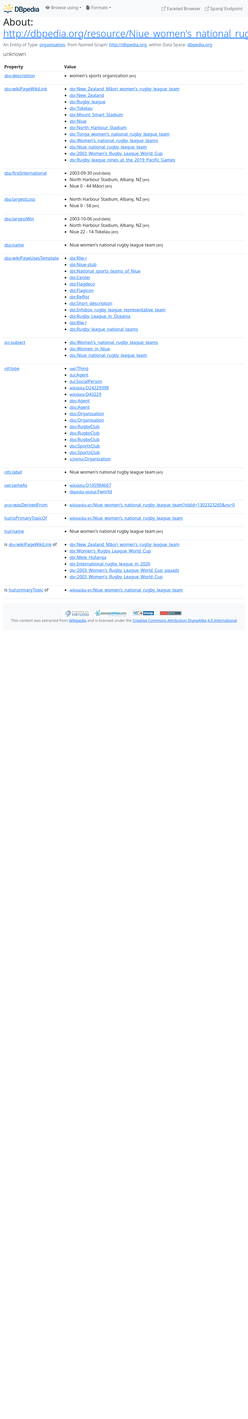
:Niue (78, 121)
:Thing (79, 368)
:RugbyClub (84, 426)
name (14, 245)
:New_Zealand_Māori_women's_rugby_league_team (125, 89)
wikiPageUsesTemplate (31, 258)
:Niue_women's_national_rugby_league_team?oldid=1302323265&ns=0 (152, 505)
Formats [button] (97, 7)
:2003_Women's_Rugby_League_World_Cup (116, 153)
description (19, 76)
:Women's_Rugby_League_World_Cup (110, 551)
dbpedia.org (199, 45)
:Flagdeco (82, 284)
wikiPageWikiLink (25, 89)
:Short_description (91, 303)
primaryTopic (26, 590)
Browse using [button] (62, 7)
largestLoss (19, 199)
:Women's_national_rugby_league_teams (114, 140)
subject (14, 342)
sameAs (15, 485)
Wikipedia (77, 620)
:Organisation (87, 414)
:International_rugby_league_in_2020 (110, 564)
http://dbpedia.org (128, 45)
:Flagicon (82, 290)
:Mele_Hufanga (88, 557)
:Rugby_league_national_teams (104, 329)
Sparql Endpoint (224, 9)
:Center (80, 277)
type (11, 368)
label (13, 472)
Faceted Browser (181, 9)
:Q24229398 (89, 388)
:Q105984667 (90, 485)
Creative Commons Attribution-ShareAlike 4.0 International (185, 620)
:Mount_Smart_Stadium (96, 115)
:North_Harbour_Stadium (98, 128)
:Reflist (79, 297)
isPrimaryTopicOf (25, 518)
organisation (52, 45)
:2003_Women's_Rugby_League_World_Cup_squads (124, 570)
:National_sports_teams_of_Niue (105, 271)
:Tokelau (81, 108)
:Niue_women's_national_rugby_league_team (126, 518)
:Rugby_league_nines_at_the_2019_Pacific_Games (122, 160)
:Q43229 (85, 394)
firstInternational (25, 173)
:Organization (90, 459)
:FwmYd (91, 492)
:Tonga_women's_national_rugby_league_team (120, 134)
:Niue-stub (83, 264)
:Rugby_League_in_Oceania (100, 316)
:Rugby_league (87, 102)
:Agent (79, 375)
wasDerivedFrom (25, 505)
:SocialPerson (86, 381)
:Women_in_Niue (90, 349)
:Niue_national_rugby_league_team (108, 147)
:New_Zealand (87, 95)
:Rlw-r (78, 258)
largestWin (19, 219)
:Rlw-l (78, 323)
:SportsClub (85, 446)
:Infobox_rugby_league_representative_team (118, 310)
